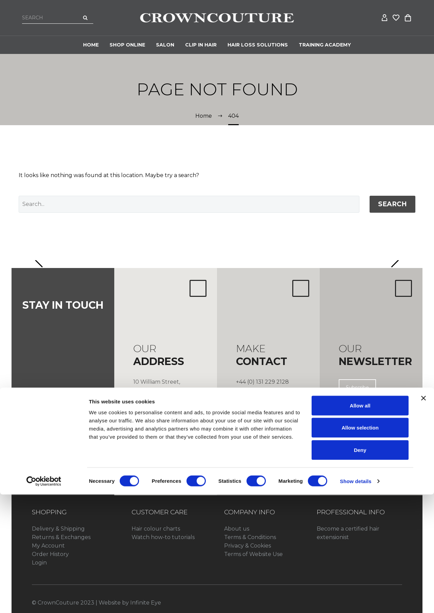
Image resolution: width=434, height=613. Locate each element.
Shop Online (127, 45)
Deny (360, 568)
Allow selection (359, 546)
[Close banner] (423, 516)
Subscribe (357, 387)
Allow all (360, 524)
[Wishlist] (396, 18)
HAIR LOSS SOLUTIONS (258, 45)
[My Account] (385, 18)
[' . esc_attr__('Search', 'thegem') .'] (189, 204)
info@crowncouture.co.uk (272, 396)
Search (392, 204)
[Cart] (408, 18)
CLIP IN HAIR (201, 45)
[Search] (57, 17)
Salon (165, 45)
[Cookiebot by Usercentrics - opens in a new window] (44, 600)
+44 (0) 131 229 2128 (262, 382)
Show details (356, 599)
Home (91, 45)
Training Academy (325, 45)
